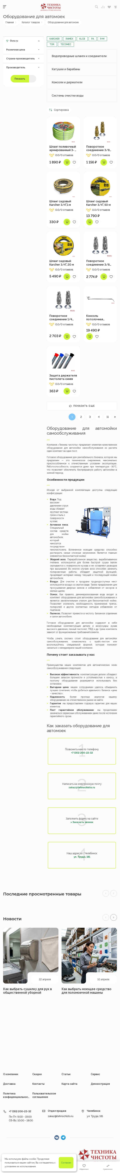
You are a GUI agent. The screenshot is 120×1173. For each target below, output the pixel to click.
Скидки (37, 1074)
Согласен (66, 1162)
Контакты (38, 1083)
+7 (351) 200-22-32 (82, 752)
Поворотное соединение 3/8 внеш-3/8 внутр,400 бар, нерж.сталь (98, 262)
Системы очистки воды (67, 95)
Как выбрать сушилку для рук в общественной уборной (27, 991)
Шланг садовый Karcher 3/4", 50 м (98, 203)
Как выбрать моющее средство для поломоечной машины (86, 991)
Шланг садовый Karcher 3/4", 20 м (61, 262)
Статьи (66, 1074)
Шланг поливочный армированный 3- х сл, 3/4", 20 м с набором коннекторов (62, 148)
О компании (10, 1074)
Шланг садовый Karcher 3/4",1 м (60, 203)
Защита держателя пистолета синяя (63, 377)
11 (108, 416)
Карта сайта (69, 1083)
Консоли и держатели (67, 82)
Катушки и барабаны (66, 69)
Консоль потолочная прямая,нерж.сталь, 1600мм (100, 317)
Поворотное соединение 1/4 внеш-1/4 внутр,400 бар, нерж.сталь (63, 317)
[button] (113, 917)
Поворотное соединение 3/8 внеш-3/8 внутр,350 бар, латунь (98, 148)
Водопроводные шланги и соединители (79, 56)
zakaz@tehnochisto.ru (82, 787)
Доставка (9, 1083)
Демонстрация (100, 1083)
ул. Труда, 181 (82, 856)
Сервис (95, 1074)
